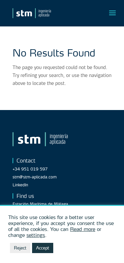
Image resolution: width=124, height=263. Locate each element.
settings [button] (35, 235)
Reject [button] (20, 247)
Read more (82, 229)
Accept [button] (42, 247)
